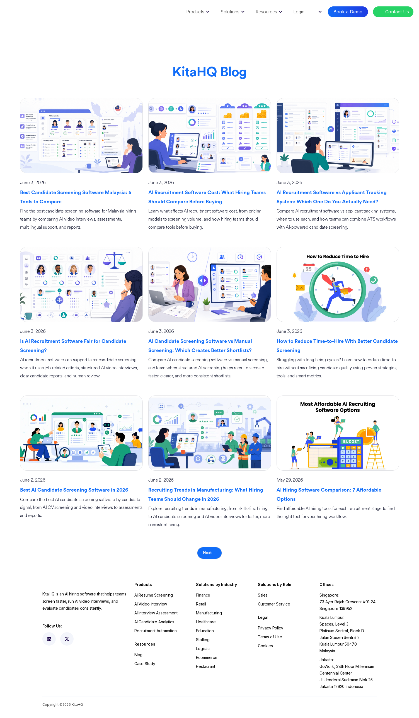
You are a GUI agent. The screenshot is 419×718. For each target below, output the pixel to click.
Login (298, 11)
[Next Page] (209, 553)
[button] (197, 11)
